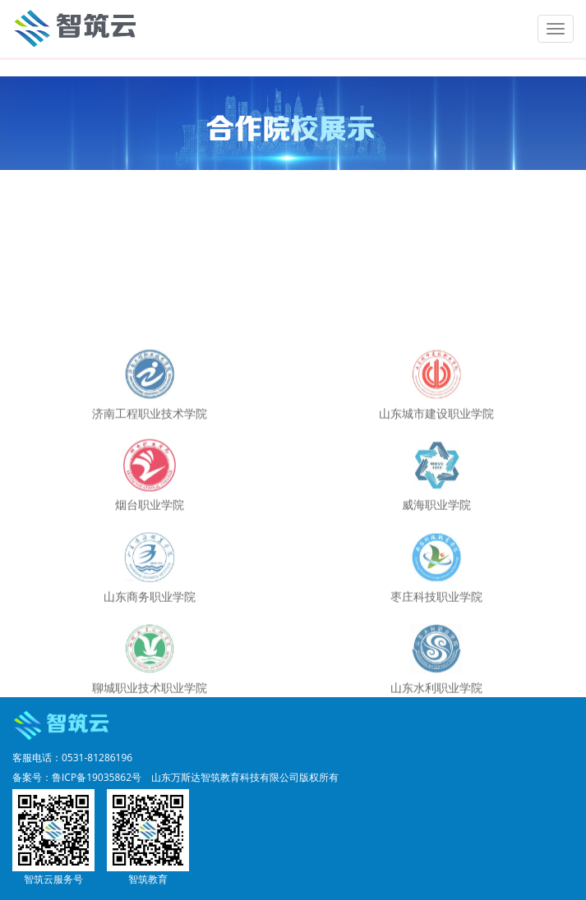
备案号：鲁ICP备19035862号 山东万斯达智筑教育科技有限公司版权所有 (175, 777)
